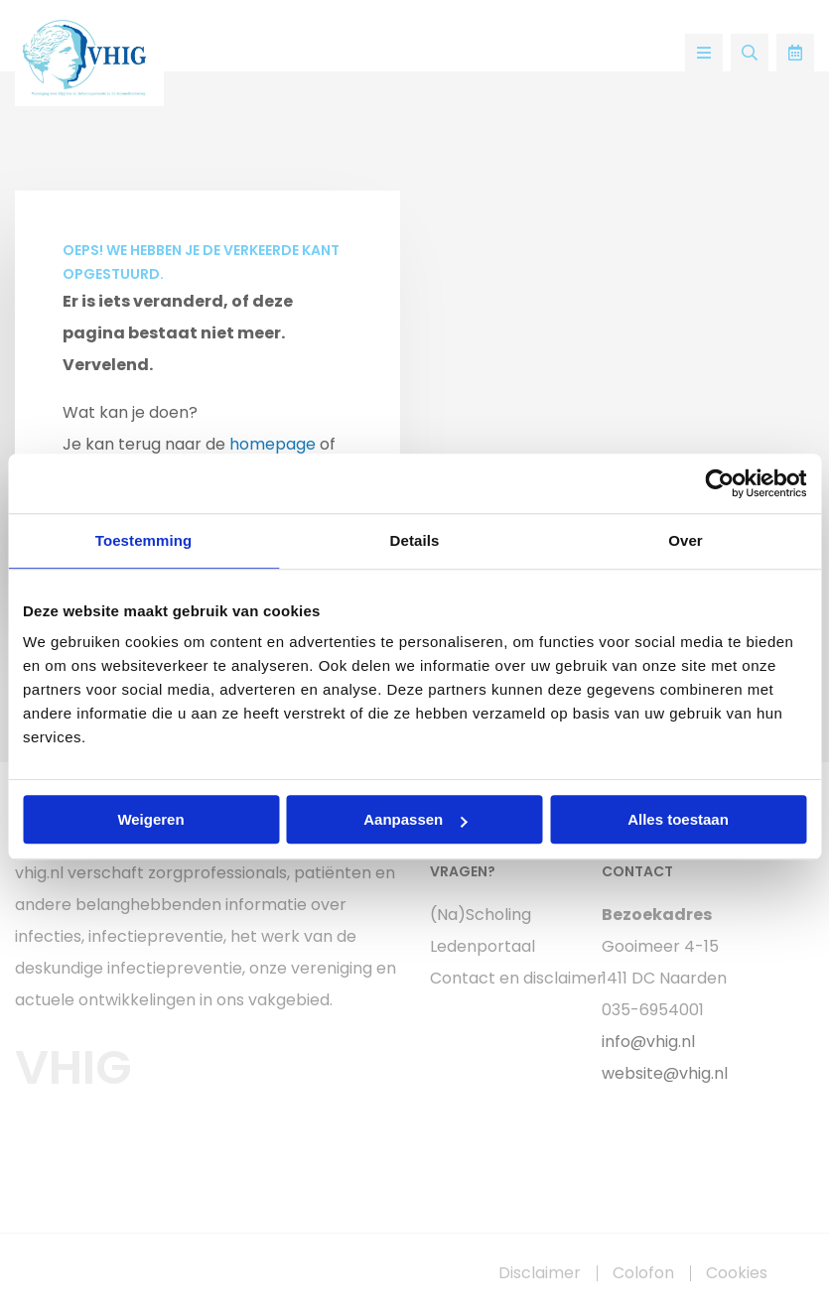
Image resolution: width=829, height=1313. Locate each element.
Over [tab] (685, 540)
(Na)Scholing (480, 914)
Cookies (736, 1273)
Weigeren (150, 819)
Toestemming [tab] (144, 540)
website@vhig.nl (665, 1073)
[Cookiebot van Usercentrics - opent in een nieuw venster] (719, 483)
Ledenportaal (482, 946)
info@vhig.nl (648, 1041)
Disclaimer (539, 1273)
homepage (272, 444)
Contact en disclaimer (501, 978)
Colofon (643, 1273)
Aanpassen (415, 819)
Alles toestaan (678, 819)
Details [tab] (415, 540)
